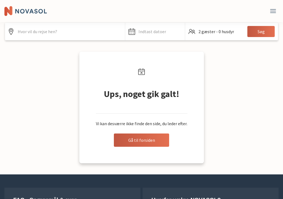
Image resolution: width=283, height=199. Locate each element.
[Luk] (273, 11)
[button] (155, 31)
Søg (261, 31)
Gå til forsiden (141, 140)
